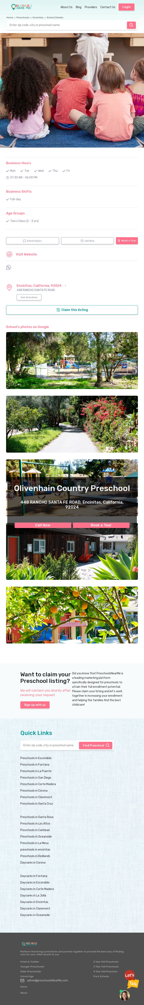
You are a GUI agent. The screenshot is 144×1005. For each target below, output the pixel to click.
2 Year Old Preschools (106, 961)
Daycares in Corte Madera (37, 889)
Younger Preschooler (32, 966)
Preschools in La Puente (36, 771)
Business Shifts (19, 191)
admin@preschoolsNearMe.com (44, 981)
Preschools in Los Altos (35, 823)
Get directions (29, 297)
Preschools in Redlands (35, 856)
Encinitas (38, 17)
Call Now (42, 525)
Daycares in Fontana (33, 876)
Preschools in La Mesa (34, 843)
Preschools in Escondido (36, 758)
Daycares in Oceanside (35, 915)
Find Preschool (131, 25)
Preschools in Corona (34, 790)
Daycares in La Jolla (33, 895)
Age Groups (15, 213)
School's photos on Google (27, 327)
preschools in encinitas (35, 849)
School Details (55, 17)
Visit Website (21, 254)
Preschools (22, 17)
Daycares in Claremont (35, 908)
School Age (27, 976)
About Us (67, 7)
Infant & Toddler (29, 961)
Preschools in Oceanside (36, 836)
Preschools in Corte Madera (38, 784)
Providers (91, 7)
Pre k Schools (101, 976)
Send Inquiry (32, 240)
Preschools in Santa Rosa (36, 817)
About (23, 992)
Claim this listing (72, 310)
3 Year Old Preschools (106, 966)
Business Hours (18, 163)
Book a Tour (101, 525)
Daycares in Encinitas (34, 902)
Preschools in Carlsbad (35, 830)
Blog (78, 7)
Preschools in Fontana (34, 764)
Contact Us (107, 7)
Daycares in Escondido (35, 882)
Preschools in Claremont (36, 797)
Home (9, 17)
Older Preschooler (30, 971)
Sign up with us (35, 705)
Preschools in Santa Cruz (36, 803)
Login (126, 7)
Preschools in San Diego (35, 777)
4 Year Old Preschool (105, 971)
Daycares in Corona (32, 862)
